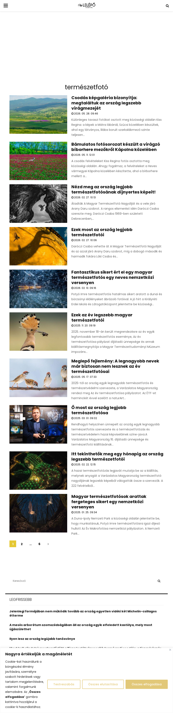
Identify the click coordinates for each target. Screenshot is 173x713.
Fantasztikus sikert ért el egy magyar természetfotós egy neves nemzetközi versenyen (112, 277)
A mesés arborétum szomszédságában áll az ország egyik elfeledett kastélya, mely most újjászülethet (80, 627)
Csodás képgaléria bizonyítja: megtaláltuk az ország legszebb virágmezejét (106, 103)
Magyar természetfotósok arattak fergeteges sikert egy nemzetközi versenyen (108, 502)
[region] (86, 680)
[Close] (170, 650)
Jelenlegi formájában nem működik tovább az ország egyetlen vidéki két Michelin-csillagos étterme (83, 613)
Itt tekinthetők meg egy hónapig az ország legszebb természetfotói (117, 456)
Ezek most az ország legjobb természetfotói (101, 232)
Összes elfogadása (147, 684)
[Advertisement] (86, 49)
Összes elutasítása (103, 684)
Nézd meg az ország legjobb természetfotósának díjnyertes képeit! (113, 189)
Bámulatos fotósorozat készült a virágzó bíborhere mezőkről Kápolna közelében (115, 146)
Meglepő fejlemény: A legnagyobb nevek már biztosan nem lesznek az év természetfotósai (115, 366)
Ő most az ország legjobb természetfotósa (98, 410)
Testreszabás (63, 684)
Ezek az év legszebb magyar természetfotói (101, 317)
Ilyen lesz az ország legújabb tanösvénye (42, 639)
